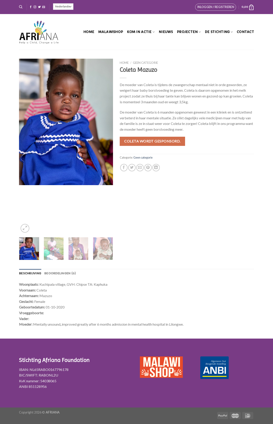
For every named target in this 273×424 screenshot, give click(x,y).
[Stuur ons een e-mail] (43, 7)
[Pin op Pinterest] (148, 167)
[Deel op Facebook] (124, 167)
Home (88, 32)
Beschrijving (30, 273)
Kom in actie (141, 32)
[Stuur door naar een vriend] (140, 167)
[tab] (30, 273)
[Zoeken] (20, 7)
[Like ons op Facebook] (30, 7)
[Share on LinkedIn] (156, 167)
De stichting (219, 32)
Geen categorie (145, 62)
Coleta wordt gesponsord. (152, 141)
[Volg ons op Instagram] (35, 7)
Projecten (189, 32)
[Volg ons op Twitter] (39, 7)
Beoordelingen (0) (60, 273)
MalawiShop (110, 32)
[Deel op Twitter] (132, 167)
